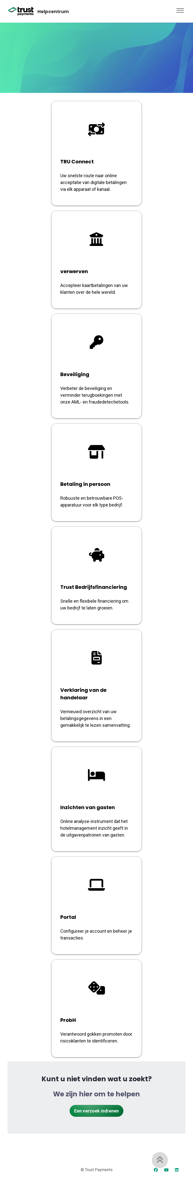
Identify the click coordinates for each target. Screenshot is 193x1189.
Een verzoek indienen (96, 1110)
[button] (180, 9)
